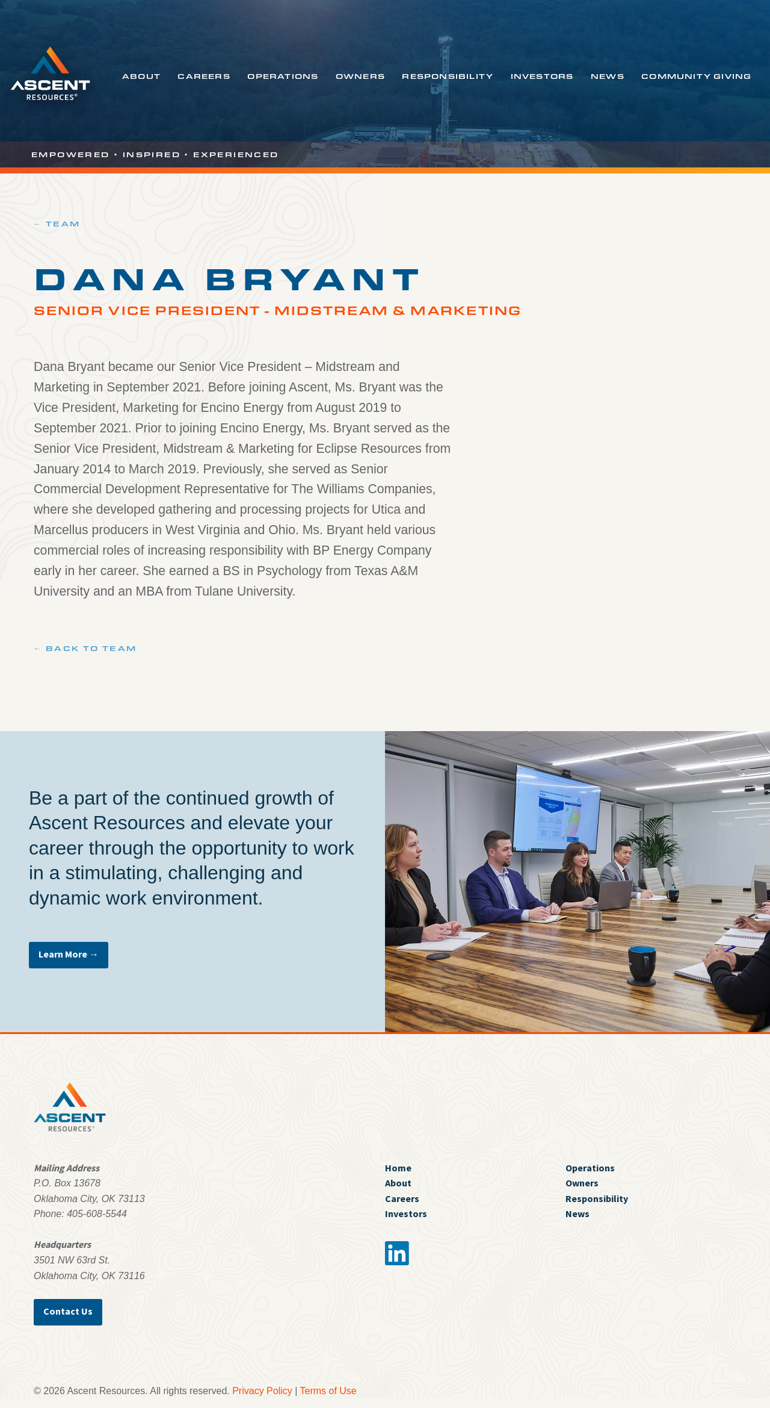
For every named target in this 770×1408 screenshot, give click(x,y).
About (141, 76)
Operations (282, 76)
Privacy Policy (262, 1391)
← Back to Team (85, 648)
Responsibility (447, 76)
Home (398, 1168)
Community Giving (696, 76)
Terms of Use (328, 1391)
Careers (203, 76)
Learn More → (68, 954)
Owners (360, 76)
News (607, 76)
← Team (57, 223)
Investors (542, 76)
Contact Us (68, 1311)
